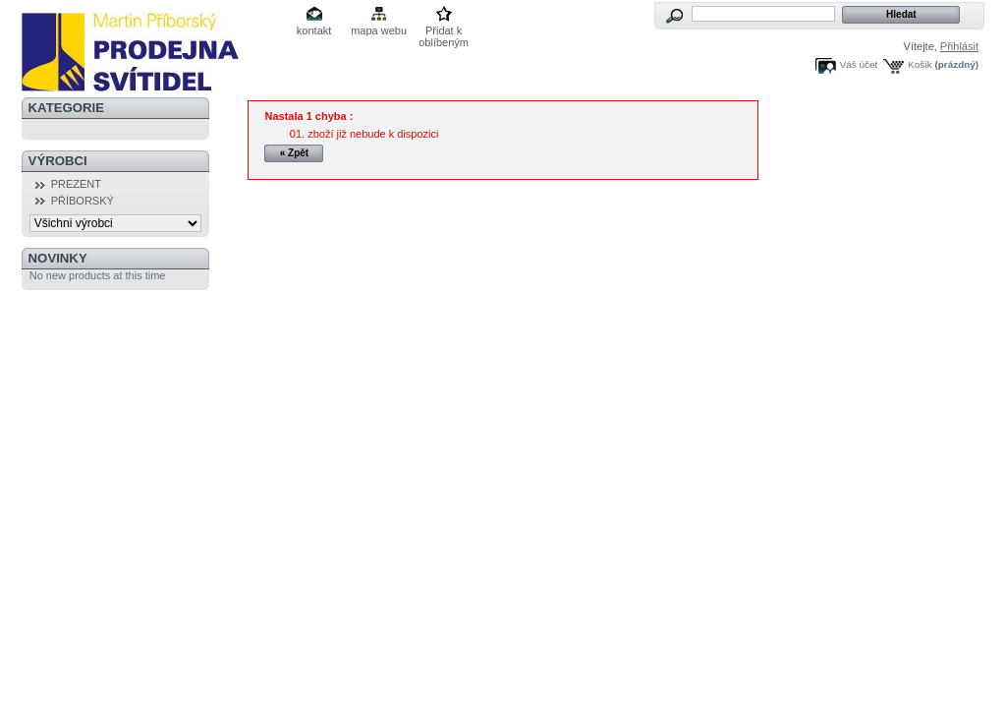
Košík (920, 64)
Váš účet (858, 64)
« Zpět (294, 153)
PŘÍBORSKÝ (82, 200)
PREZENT (76, 184)
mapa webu (379, 30)
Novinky (57, 258)
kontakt (314, 30)
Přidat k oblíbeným (444, 32)
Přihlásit (959, 46)
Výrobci (57, 160)
